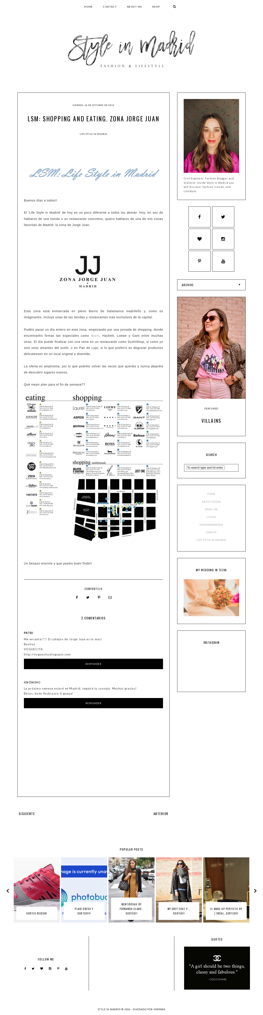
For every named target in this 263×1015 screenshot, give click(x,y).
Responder (94, 663)
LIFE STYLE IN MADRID (211, 542)
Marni (95, 335)
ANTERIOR (160, 813)
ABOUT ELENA (211, 503)
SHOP (156, 6)
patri (28, 633)
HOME (88, 6)
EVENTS (211, 534)
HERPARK (160, 1009)
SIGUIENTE (26, 813)
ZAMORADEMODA (211, 526)
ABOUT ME (134, 6)
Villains (211, 422)
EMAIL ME (211, 511)
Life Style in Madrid (93, 134)
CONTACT (110, 6)
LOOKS (211, 519)
